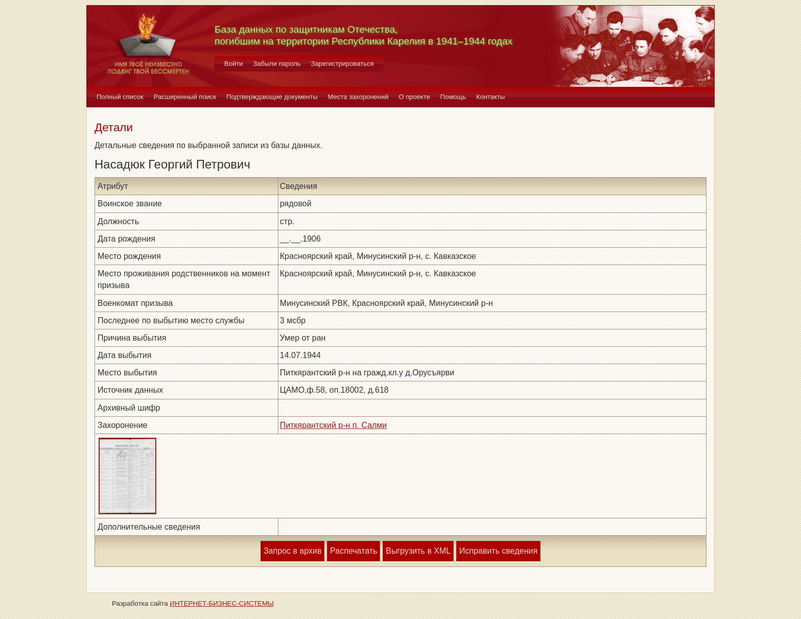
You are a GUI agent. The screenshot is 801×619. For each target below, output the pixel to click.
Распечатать (353, 550)
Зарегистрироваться (342, 63)
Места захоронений (358, 97)
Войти (233, 63)
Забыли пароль (276, 63)
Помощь (453, 97)
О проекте (414, 97)
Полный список (120, 97)
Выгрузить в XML (418, 550)
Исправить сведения (498, 550)
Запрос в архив (292, 550)
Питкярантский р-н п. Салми (333, 425)
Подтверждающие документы (272, 97)
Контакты (490, 97)
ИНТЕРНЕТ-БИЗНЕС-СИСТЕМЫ (222, 603)
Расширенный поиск (185, 97)
